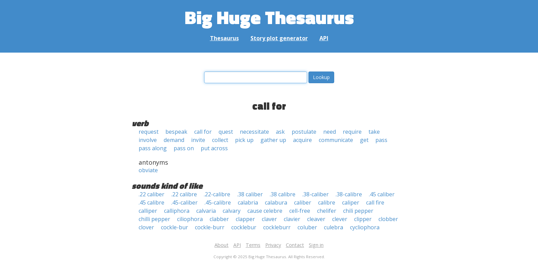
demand (174, 140)
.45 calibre (151, 202)
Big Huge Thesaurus (269, 17)
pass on (184, 148)
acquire (302, 140)
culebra (333, 227)
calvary (232, 211)
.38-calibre (349, 194)
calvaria (206, 211)
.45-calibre (217, 202)
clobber (388, 219)
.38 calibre (282, 194)
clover (146, 227)
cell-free (299, 211)
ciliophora (190, 219)
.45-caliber (184, 202)
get (364, 140)
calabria (248, 202)
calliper (148, 211)
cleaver (316, 219)
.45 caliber (382, 194)
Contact (295, 245)
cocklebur (243, 227)
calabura (276, 202)
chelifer (326, 211)
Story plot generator (279, 38)
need (329, 131)
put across (214, 148)
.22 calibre (184, 194)
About (221, 245)
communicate (336, 140)
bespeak (176, 131)
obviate (148, 170)
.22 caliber (151, 194)
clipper (363, 219)
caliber (302, 202)
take (374, 131)
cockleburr (277, 227)
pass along (153, 148)
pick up (244, 140)
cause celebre (264, 211)
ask (280, 131)
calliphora (176, 211)
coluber (307, 227)
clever (339, 219)
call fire (375, 202)
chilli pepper (154, 219)
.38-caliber (315, 194)
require (352, 131)
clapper (245, 219)
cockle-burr (209, 227)
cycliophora (364, 227)
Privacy (273, 245)
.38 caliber (250, 194)
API (323, 38)
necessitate (254, 131)
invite (198, 140)
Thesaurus (224, 38)
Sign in (316, 245)
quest (226, 131)
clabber (219, 219)
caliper (350, 202)
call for (203, 131)
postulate (304, 131)
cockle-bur (174, 227)
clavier (292, 219)
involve (148, 140)
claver (269, 219)
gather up (273, 140)
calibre (326, 202)
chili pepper (358, 211)
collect (220, 140)
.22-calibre (217, 194)
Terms (253, 245)
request (149, 131)
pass (381, 140)
